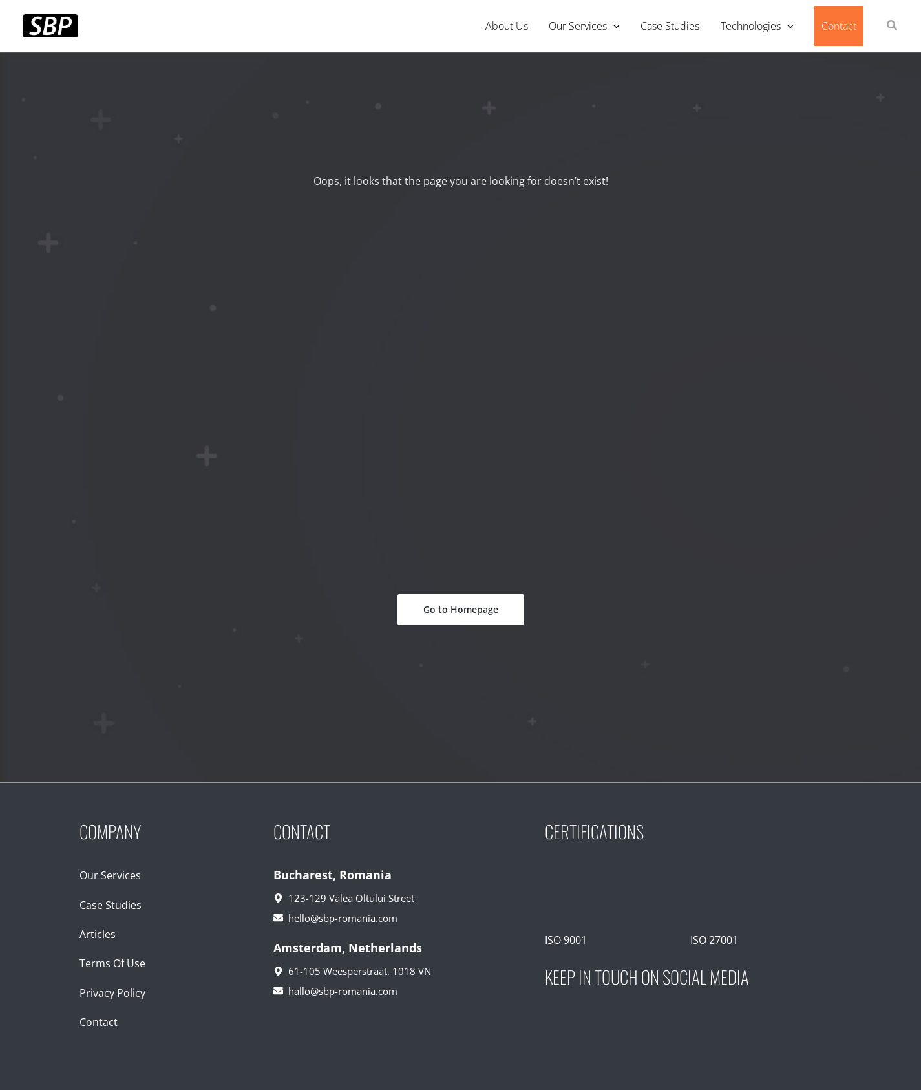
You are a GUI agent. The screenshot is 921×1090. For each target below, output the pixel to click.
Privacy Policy (112, 993)
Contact (98, 1022)
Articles (97, 934)
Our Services (110, 875)
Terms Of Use (112, 963)
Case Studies (110, 905)
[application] (613, 26)
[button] (892, 26)
